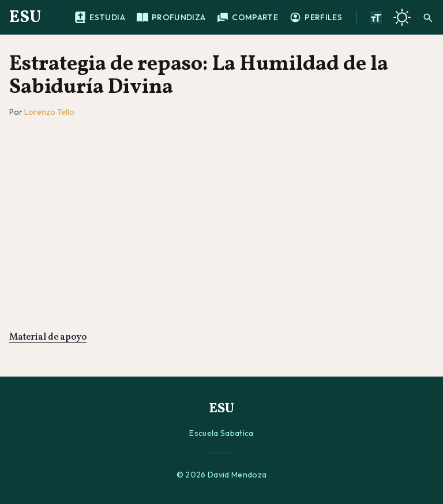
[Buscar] (428, 17)
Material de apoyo (48, 337)
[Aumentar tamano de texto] (376, 17)
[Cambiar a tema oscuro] (402, 17)
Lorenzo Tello (49, 112)
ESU (25, 17)
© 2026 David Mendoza (222, 474)
